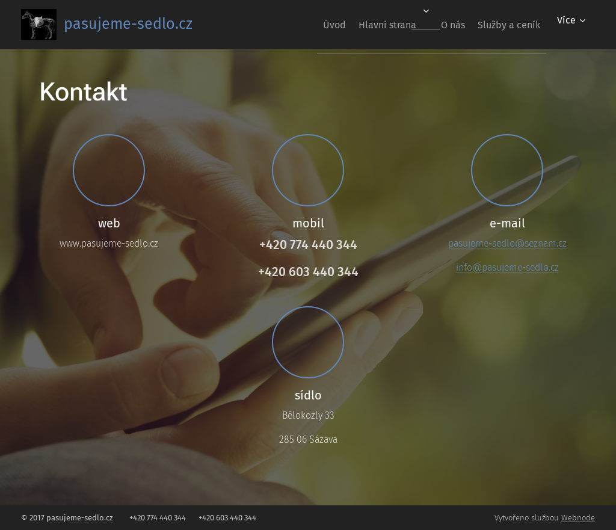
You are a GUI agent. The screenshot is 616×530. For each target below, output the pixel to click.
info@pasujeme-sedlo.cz (507, 267)
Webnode (578, 517)
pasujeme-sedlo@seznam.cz (507, 243)
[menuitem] (306, 24)
